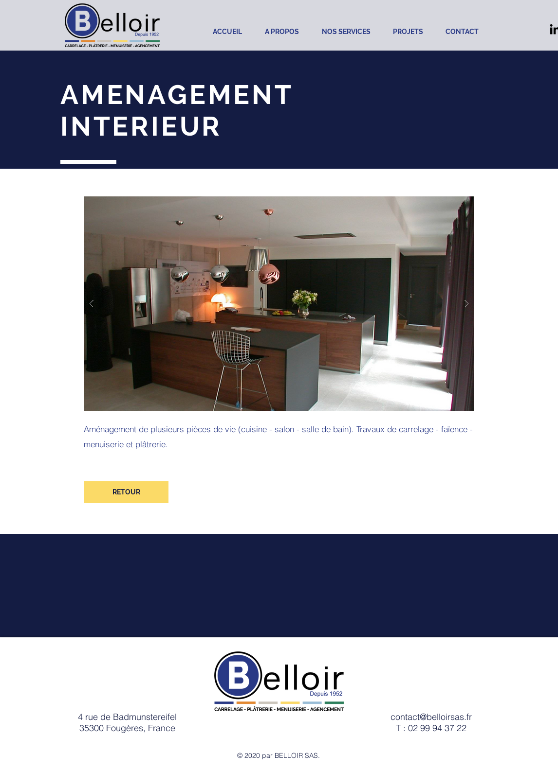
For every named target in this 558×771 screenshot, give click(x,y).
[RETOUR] (126, 492)
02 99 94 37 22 (437, 728)
